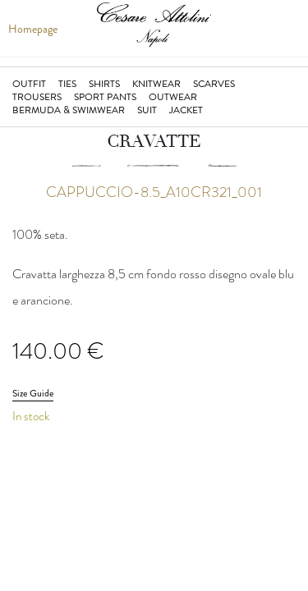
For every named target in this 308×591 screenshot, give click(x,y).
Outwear (173, 96)
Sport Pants (105, 96)
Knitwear (156, 83)
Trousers (37, 96)
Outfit (29, 83)
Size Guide (32, 393)
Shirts (104, 83)
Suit (147, 110)
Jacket (186, 110)
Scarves (214, 83)
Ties (67, 83)
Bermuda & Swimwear (68, 110)
